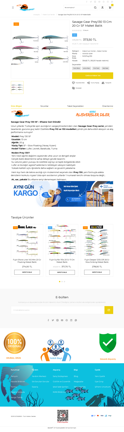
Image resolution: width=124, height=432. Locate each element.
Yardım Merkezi (39, 379)
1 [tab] (59, 284)
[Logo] (25, 7)
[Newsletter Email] (62, 313)
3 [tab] (64, 284)
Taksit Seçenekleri (75, 106)
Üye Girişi (99, 384)
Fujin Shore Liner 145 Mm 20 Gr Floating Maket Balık (27, 261)
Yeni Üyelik (100, 379)
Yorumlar (44, 106)
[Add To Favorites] (78, 83)
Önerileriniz (107, 106)
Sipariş (35, 389)
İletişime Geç (80, 389)
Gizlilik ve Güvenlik (61, 384)
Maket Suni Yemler (89, 51)
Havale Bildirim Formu (18, 386)
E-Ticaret (57, 430)
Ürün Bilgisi (16, 106)
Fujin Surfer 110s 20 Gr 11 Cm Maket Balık (62, 261)
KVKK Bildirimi (59, 395)
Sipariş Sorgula (18, 395)
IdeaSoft (50, 430)
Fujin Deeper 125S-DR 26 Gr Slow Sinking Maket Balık (97, 261)
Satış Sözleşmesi (60, 379)
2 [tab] (62, 284)
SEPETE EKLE (27, 273)
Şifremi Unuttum (102, 389)
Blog (76, 379)
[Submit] (108, 313)
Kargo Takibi (17, 400)
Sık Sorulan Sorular (40, 384)
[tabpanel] (27, 253)
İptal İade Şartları (61, 389)
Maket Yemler (104, 51)
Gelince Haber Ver (93, 76)
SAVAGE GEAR (88, 54)
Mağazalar (78, 384)
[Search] (80, 8)
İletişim (14, 379)
